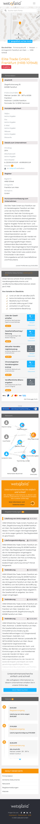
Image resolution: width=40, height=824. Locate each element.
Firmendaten (7, 776)
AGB (29, 815)
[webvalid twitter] (24, 812)
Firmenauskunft (19, 47)
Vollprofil (12, 168)
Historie (5, 791)
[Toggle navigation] (34, 3)
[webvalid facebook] (21, 812)
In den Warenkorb (31, 317)
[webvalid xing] (30, 812)
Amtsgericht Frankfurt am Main (13, 50)
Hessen (32, 47)
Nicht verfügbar (31, 348)
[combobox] (20, 10)
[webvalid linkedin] (27, 812)
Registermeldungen (10, 788)
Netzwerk (6, 784)
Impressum (13, 815)
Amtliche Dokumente (11, 780)
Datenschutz (22, 815)
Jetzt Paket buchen (20, 690)
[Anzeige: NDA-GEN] (20, 408)
